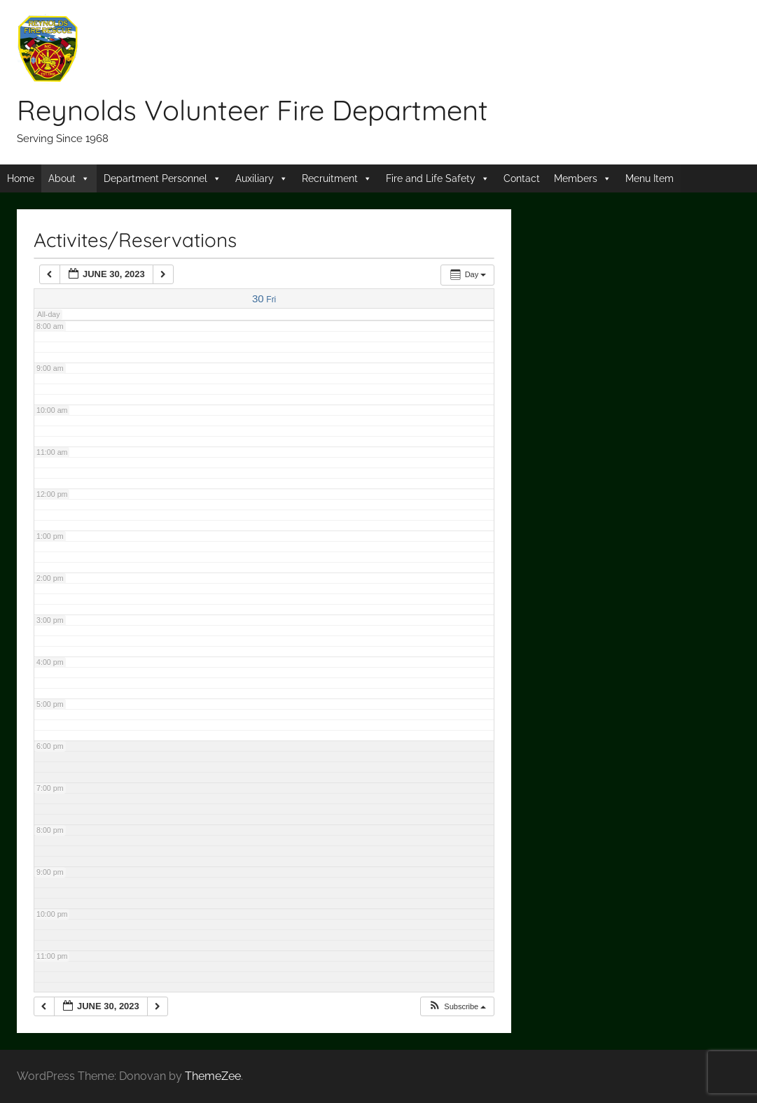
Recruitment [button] (330, 178)
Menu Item (649, 178)
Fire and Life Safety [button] (430, 178)
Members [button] (575, 178)
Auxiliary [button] (254, 178)
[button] (457, 1006)
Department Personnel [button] (155, 178)
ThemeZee (213, 1076)
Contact (521, 178)
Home (20, 178)
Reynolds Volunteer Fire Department (252, 109)
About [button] (62, 178)
